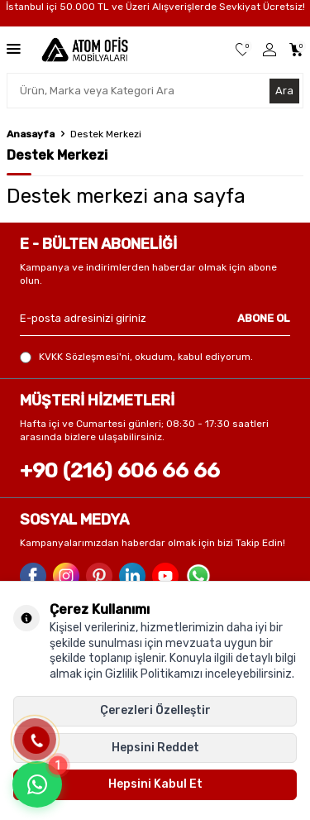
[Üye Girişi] (269, 50)
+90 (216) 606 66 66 (120, 470)
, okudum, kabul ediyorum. (136, 357)
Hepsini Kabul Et (155, 784)
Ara (284, 90)
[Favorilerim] (243, 50)
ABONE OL (263, 318)
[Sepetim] (296, 50)
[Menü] (14, 48)
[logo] (84, 49)
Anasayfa (31, 134)
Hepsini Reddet (155, 748)
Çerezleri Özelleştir (155, 710)
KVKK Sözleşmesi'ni (84, 356)
